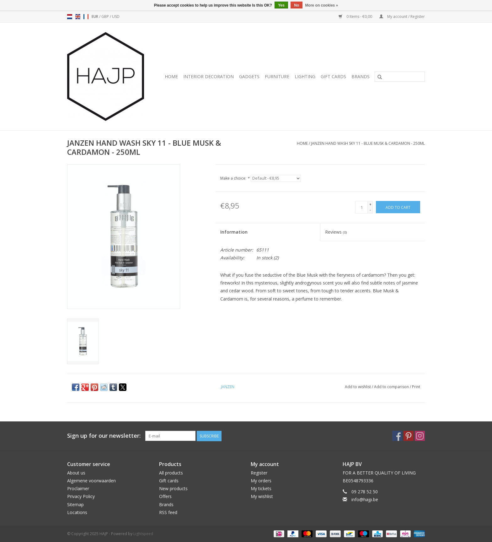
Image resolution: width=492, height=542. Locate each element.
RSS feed (168, 512)
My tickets (261, 488)
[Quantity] (361, 207)
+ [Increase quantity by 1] (370, 204)
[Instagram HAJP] (420, 436)
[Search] (400, 77)
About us (76, 473)
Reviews (336, 232)
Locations (77, 512)
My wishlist (262, 496)
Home (171, 76)
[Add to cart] (398, 207)
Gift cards (333, 76)
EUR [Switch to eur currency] (95, 16)
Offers (165, 496)
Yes (281, 5)
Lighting (305, 76)
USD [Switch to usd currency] (116, 16)
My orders (261, 481)
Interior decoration (208, 76)
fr (85, 16)
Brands (360, 76)
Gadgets (249, 76)
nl (69, 16)
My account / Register (402, 16)
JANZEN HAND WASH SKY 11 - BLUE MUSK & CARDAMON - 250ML (368, 143)
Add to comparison (392, 386)
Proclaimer (78, 488)
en (77, 16)
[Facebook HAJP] (397, 436)
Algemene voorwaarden (91, 481)
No (296, 5)
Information (234, 232)
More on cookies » (321, 5)
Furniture (277, 76)
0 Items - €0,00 (356, 16)
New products (173, 488)
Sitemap (75, 504)
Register (259, 473)
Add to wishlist (358, 386)
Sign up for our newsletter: (104, 435)
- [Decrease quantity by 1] (370, 210)
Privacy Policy (81, 496)
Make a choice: (234, 178)
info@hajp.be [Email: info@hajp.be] (364, 499)
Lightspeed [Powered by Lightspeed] (143, 533)
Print (416, 386)
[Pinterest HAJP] (409, 436)
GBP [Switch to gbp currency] (105, 16)
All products (171, 473)
